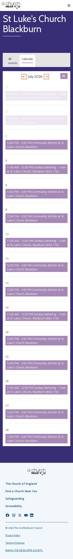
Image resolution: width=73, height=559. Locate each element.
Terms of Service (15, 543)
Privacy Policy (12, 535)
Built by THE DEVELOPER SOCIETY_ (24, 550)
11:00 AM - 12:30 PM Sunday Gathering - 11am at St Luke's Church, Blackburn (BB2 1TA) (36, 96)
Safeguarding (14, 498)
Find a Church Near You (21, 491)
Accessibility (13, 506)
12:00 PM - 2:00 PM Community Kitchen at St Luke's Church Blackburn (35, 120)
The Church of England (21, 484)
